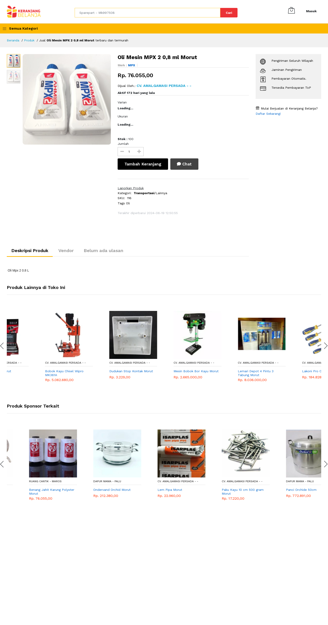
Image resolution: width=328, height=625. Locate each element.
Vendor (66, 250)
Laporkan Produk (131, 188)
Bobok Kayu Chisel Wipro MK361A (95, 373)
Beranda (13, 40)
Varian (122, 102)
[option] (67, 99)
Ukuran (123, 116)
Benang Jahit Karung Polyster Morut (98, 492)
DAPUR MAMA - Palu (154, 481)
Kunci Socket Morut (27, 371)
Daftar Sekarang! (268, 113)
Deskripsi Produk (30, 250)
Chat (184, 164)
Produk (29, 40)
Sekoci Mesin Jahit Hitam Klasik (31, 492)
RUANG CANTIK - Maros (28, 481)
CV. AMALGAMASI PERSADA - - (32, 363)
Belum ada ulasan (104, 250)
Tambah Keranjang (142, 164)
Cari (229, 12)
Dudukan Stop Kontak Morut (162, 371)
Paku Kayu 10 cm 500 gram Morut (289, 492)
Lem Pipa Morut (216, 490)
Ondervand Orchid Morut (158, 490)
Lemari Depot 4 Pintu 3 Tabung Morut (286, 373)
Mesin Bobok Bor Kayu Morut (226, 371)
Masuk (311, 11)
